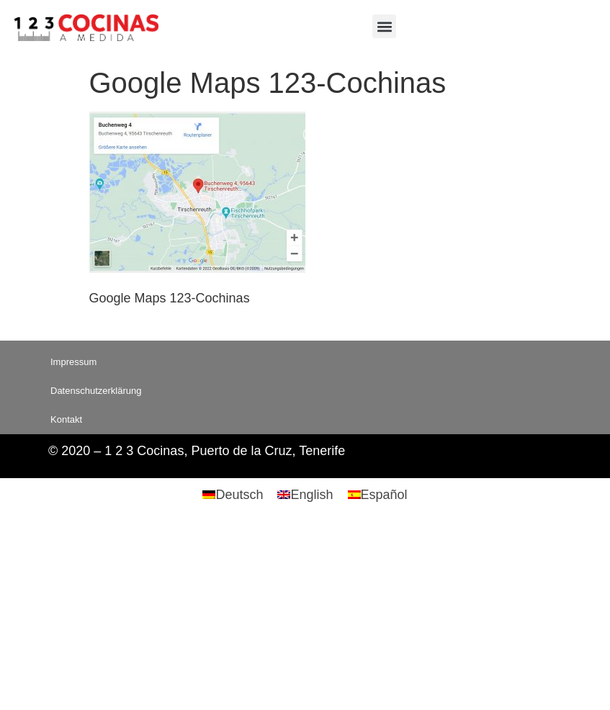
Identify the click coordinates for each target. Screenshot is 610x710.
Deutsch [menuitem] (239, 494)
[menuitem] (232, 494)
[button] (384, 26)
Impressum (73, 361)
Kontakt (66, 419)
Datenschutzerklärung (95, 390)
